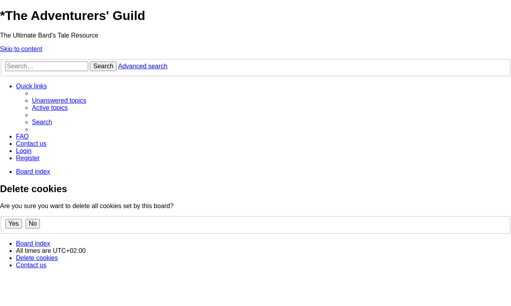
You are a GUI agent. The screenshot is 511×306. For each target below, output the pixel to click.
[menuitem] (59, 100)
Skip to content (21, 49)
